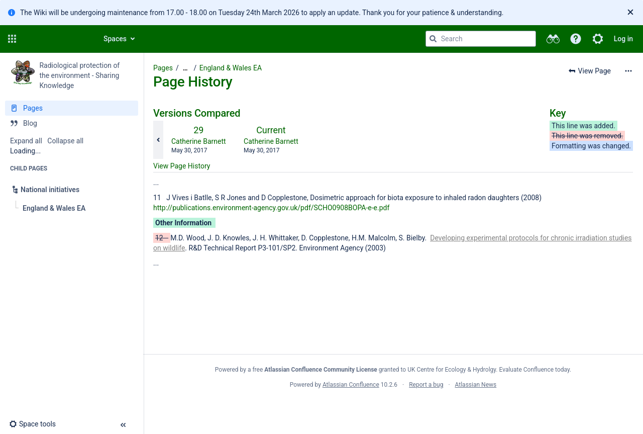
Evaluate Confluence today (534, 369)
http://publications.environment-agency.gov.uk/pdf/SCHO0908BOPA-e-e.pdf (271, 208)
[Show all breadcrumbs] (185, 68)
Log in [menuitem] (623, 39)
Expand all (26, 141)
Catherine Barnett (198, 141)
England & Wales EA (230, 68)
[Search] (433, 39)
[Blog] (71, 123)
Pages (163, 68)
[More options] (628, 70)
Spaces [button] (115, 39)
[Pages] (71, 108)
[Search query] (480, 39)
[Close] (630, 13)
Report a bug (426, 384)
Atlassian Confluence (351, 384)
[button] (12, 39)
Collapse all (65, 141)
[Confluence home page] (56, 39)
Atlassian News (476, 384)
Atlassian (393, 406)
